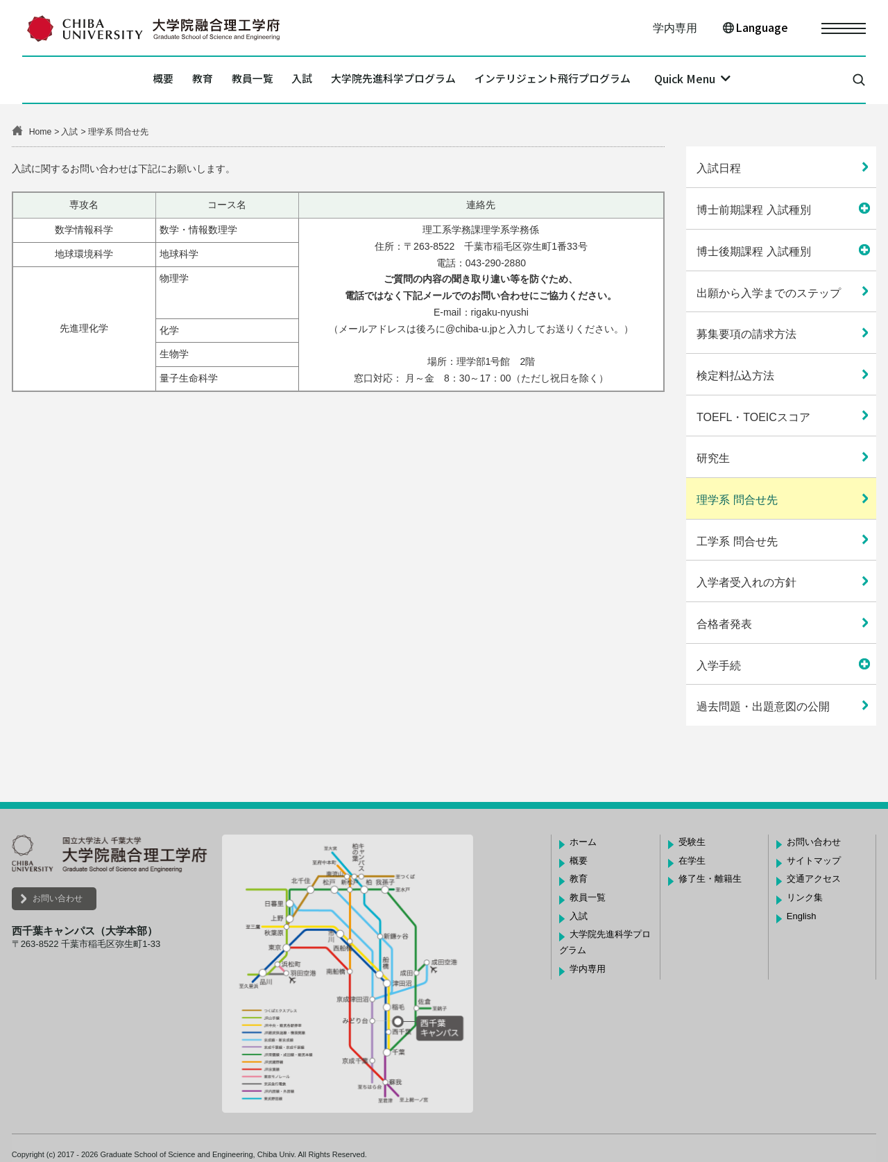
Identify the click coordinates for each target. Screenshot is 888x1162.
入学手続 (719, 666)
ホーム (583, 842)
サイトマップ (814, 860)
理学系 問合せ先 (737, 500)
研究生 (713, 458)
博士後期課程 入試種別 (753, 251)
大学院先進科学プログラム (403, 80)
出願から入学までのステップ (769, 293)
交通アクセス (814, 878)
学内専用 (675, 28)
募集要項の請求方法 (746, 334)
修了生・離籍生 (710, 878)
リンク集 (805, 897)
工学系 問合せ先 (737, 541)
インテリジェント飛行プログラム (599, 80)
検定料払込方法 (735, 376)
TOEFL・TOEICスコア (753, 417)
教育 (156, 80)
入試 (287, 80)
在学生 (692, 860)
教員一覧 (222, 80)
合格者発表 (724, 624)
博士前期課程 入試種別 (753, 210)
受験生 (692, 842)
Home (40, 132)
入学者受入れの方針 (746, 582)
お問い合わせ (58, 898)
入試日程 (719, 168)
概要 (102, 80)
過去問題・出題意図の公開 (763, 706)
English (802, 916)
